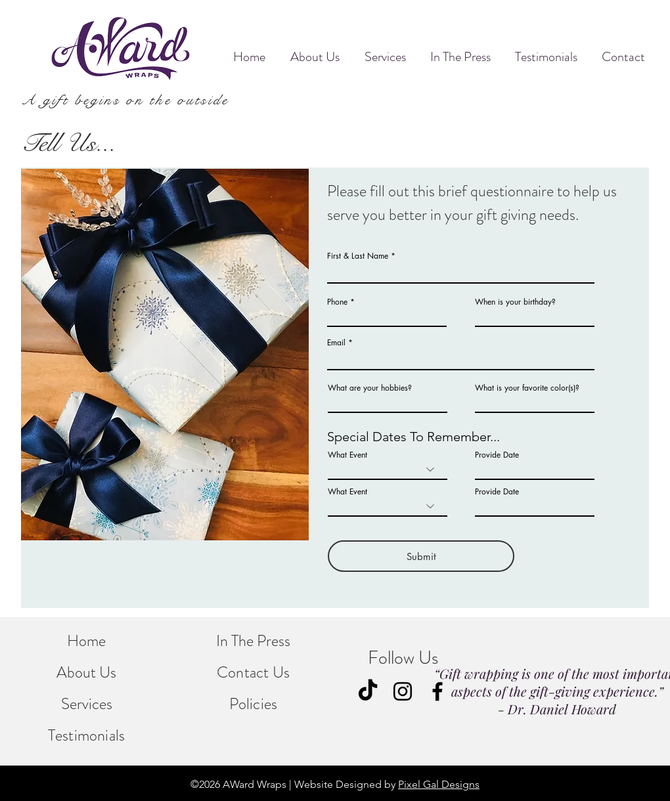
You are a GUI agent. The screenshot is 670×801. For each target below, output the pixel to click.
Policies (253, 704)
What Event (347, 455)
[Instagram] (402, 691)
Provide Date (497, 455)
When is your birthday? (515, 302)
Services (86, 704)
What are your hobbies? (370, 388)
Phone (337, 302)
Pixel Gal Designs (439, 784)
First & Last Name (357, 256)
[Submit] (421, 556)
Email (336, 343)
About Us (86, 672)
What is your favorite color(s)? (527, 388)
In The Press (253, 641)
